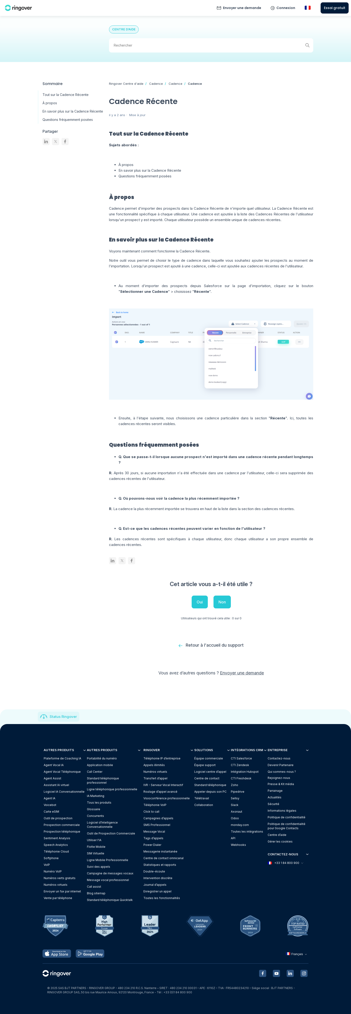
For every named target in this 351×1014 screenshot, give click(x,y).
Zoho (234, 785)
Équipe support (205, 765)
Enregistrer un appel (157, 891)
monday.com (240, 825)
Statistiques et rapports (159, 865)
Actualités (274, 797)
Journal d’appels (154, 884)
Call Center (94, 771)
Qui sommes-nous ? (282, 771)
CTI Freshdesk (241, 778)
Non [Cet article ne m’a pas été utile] (222, 602)
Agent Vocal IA (54, 765)
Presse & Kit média (281, 784)
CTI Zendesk (240, 765)
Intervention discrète (157, 878)
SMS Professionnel (156, 825)
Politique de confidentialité (286, 817)
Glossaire (93, 809)
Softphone (51, 858)
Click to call (151, 811)
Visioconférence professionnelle (166, 798)
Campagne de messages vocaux (110, 873)
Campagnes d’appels (158, 818)
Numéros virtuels (55, 884)
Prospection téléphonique (62, 831)
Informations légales (282, 810)
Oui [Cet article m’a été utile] (200, 602)
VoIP (47, 865)
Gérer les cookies (280, 841)
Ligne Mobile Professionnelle (107, 860)
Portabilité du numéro (102, 758)
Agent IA (49, 798)
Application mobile (100, 765)
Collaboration (203, 805)
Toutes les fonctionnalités (161, 898)
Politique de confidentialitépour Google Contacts (286, 826)
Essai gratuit (334, 7)
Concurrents (95, 816)
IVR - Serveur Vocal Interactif (163, 785)
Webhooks (238, 845)
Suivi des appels (98, 866)
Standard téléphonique (210, 785)
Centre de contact (206, 778)
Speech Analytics (56, 845)
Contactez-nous (279, 758)
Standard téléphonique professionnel (103, 780)
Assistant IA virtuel (56, 785)
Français (297, 954)
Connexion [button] (285, 7)
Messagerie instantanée (160, 851)
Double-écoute (154, 871)
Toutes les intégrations (247, 831)
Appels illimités (154, 765)
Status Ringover (63, 716)
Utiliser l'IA (94, 840)
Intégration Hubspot (245, 771)
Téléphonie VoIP (154, 805)
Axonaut (236, 811)
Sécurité (273, 804)
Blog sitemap (96, 893)
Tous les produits (99, 802)
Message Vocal (154, 831)
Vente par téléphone (58, 898)
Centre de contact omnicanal (163, 858)
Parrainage (275, 790)
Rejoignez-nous (279, 778)
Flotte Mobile (96, 846)
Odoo (235, 818)
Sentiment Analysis (57, 838)
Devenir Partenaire (281, 765)
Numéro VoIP (53, 871)
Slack (234, 805)
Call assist (94, 886)
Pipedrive (237, 791)
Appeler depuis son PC (210, 791)
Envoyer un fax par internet (62, 891)
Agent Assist (52, 778)
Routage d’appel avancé (160, 791)
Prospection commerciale (62, 825)
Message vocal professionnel (108, 880)
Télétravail (201, 798)
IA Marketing (95, 796)
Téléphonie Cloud (56, 851)
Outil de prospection (58, 818)
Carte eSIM (51, 811)
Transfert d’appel (155, 778)
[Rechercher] (211, 45)
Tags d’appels (153, 838)
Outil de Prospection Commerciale (111, 833)
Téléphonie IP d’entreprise (161, 758)
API (233, 838)
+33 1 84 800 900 (285, 863)
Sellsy (235, 798)
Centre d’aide (277, 835)
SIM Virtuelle (95, 853)
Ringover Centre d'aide (126, 83)
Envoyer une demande (242, 7)
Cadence (156, 83)
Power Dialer (152, 845)
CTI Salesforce (241, 758)
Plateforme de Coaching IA (62, 758)
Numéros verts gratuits (60, 878)
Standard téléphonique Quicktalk (110, 900)
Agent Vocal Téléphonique (62, 771)
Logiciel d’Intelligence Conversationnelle (102, 825)
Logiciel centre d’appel (210, 771)
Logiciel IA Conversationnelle (64, 791)
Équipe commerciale (208, 758)
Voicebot (50, 805)
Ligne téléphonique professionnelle (112, 789)
